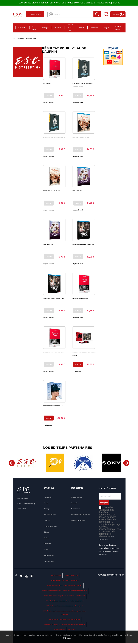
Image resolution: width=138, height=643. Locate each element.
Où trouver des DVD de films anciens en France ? (64, 619)
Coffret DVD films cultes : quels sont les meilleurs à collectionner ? (64, 596)
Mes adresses (75, 509)
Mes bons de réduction (78, 520)
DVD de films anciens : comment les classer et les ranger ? (65, 606)
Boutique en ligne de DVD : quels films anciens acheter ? (64, 585)
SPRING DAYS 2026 (70, 28)
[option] (27, 463)
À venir (34, 28)
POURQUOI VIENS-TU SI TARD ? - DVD (83, 244)
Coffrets (81, 28)
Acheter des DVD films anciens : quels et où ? (65, 580)
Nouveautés (22, 28)
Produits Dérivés (118, 28)
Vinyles (106, 28)
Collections (94, 28)
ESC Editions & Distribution (24, 39)
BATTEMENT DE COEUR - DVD (51, 191)
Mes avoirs (74, 503)
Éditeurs (46, 532)
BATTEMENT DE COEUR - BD (81, 137)
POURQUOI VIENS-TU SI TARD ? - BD (53, 298)
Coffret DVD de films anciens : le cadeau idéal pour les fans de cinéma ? (64, 590)
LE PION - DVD (47, 83)
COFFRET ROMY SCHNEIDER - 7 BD (53, 406)
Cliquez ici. (69, 638)
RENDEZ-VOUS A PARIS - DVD (81, 298)
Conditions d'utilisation (71, 575)
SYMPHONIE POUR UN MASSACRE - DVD (55, 137)
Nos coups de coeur (50, 514)
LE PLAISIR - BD (77, 191)
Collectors (58, 28)
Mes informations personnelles (80, 514)
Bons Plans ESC (128, 28)
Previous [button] (12, 463)
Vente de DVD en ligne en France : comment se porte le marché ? (64, 624)
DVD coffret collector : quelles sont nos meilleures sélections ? (64, 601)
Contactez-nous (56, 575)
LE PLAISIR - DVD (48, 244)
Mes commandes (76, 497)
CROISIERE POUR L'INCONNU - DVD (53, 352)
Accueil (9, 28)
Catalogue (45, 28)
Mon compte (118, 14)
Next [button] (126, 463)
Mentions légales (59, 629)
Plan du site (71, 629)
